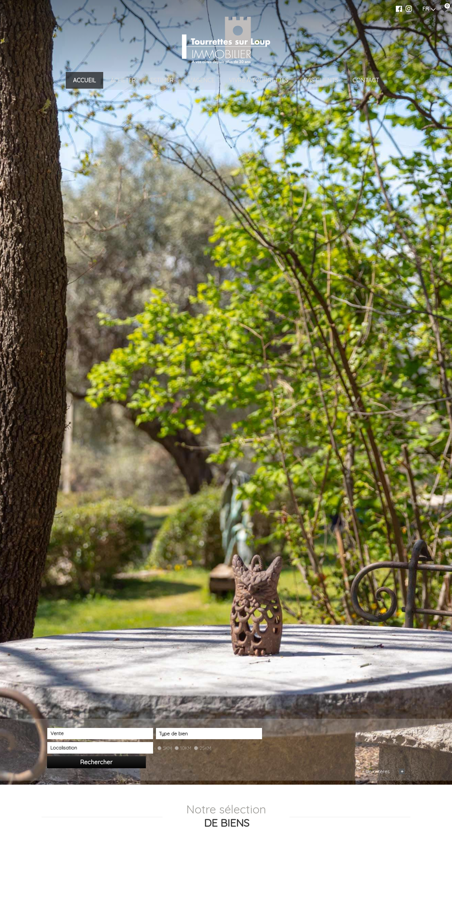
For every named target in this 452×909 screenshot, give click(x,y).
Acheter (123, 82)
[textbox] (158, 890)
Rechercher (376, 890)
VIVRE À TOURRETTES (258, 82)
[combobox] (83, 890)
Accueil (84, 82)
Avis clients (320, 82)
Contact (366, 82)
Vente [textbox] (56, 890)
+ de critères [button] (383, 900)
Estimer (162, 82)
